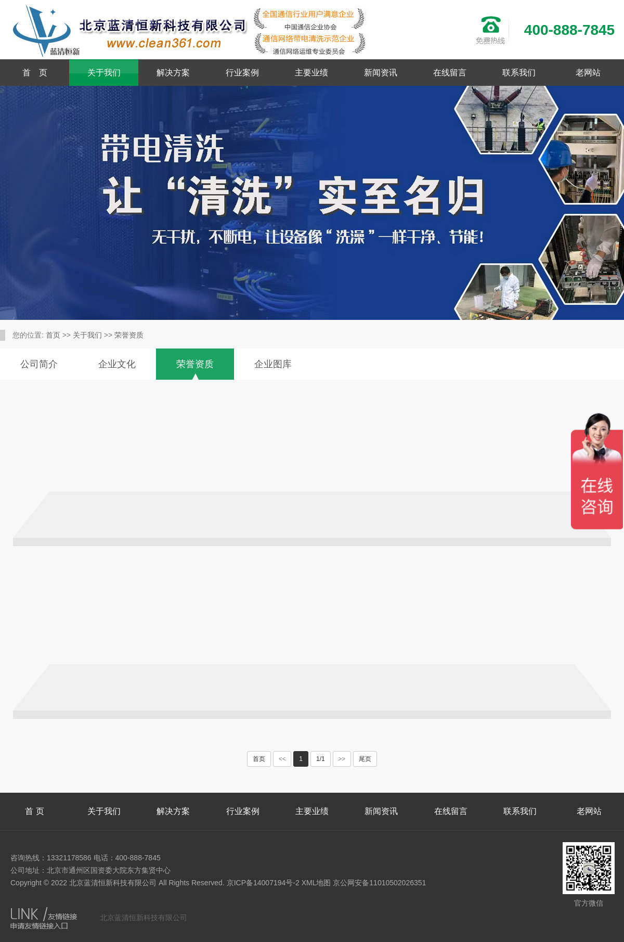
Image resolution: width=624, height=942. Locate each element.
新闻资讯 (380, 72)
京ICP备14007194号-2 (263, 883)
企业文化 (117, 364)
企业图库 (273, 364)
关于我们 (104, 72)
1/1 (320, 759)
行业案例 (242, 72)
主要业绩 (311, 72)
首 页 (34, 72)
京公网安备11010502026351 (379, 883)
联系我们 (519, 72)
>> (342, 759)
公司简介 (39, 364)
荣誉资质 (129, 335)
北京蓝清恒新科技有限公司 (143, 917)
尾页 (365, 759)
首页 (53, 335)
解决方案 (173, 72)
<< (282, 759)
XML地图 (316, 883)
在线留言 (449, 72)
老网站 (588, 72)
